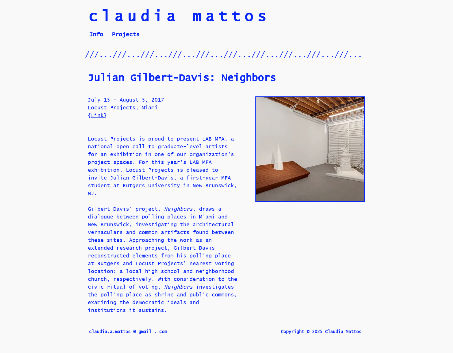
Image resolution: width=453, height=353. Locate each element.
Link (97, 117)
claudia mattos (179, 17)
